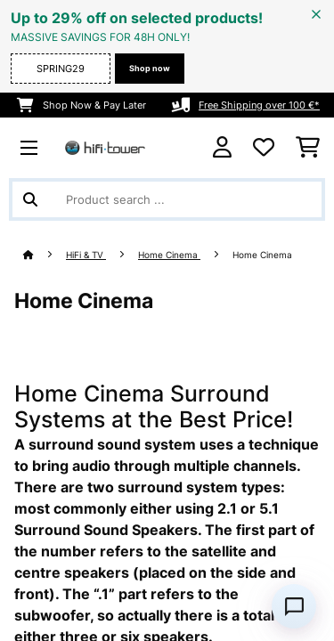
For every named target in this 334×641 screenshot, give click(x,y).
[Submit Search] (30, 199)
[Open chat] (294, 606)
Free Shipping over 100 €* (259, 105)
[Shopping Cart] (308, 148)
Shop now (149, 68)
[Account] (222, 147)
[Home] (44, 255)
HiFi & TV (86, 255)
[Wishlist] (263, 148)
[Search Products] (167, 199)
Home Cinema (169, 255)
